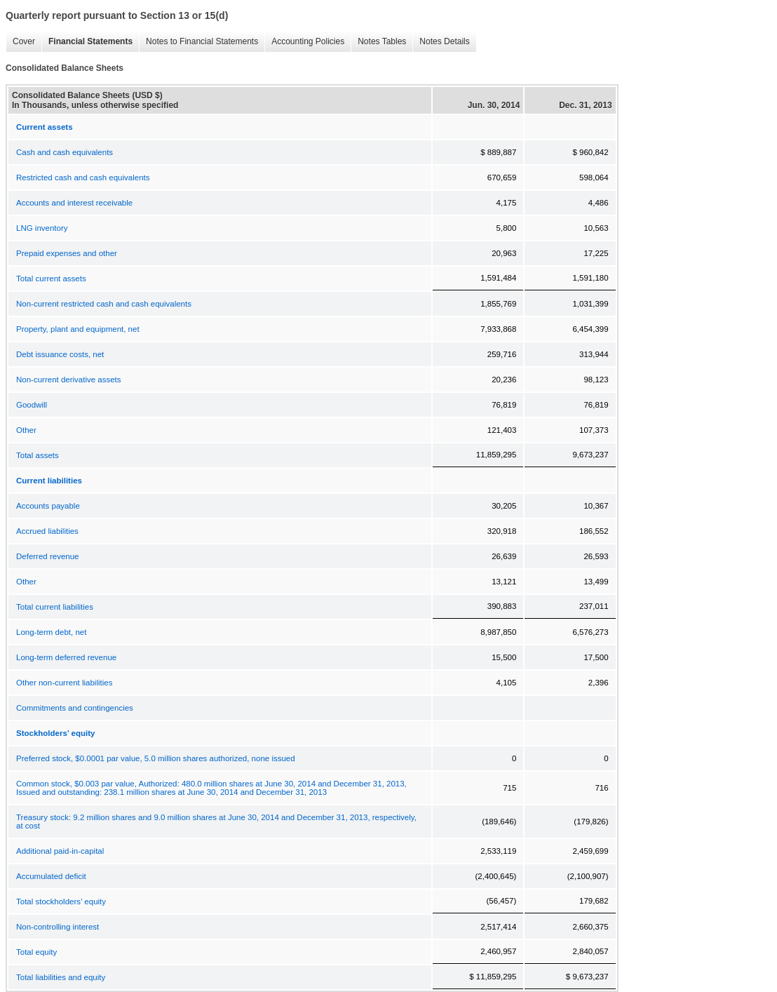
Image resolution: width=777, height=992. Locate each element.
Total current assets (51, 278)
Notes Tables (382, 41)
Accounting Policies (307, 41)
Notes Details (444, 41)
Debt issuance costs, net (60, 354)
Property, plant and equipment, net (78, 329)
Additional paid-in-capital (60, 851)
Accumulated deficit (51, 876)
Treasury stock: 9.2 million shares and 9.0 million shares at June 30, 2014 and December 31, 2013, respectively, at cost (216, 821)
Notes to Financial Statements (202, 41)
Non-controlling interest (57, 927)
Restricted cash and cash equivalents (83, 177)
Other (26, 430)
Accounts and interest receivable (74, 203)
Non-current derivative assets (68, 379)
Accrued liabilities (47, 531)
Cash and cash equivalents (64, 152)
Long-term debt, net (51, 632)
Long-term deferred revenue (66, 657)
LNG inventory (42, 228)
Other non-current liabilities (64, 682)
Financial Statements (90, 41)
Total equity (36, 952)
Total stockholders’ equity (61, 901)
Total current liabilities (54, 607)
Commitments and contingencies (74, 708)
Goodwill (31, 405)
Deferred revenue (47, 556)
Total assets (37, 455)
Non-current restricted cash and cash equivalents (103, 304)
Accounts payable (48, 506)
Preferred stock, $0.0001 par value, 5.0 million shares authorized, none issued (155, 758)
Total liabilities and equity (60, 977)
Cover (24, 41)
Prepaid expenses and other (66, 253)
